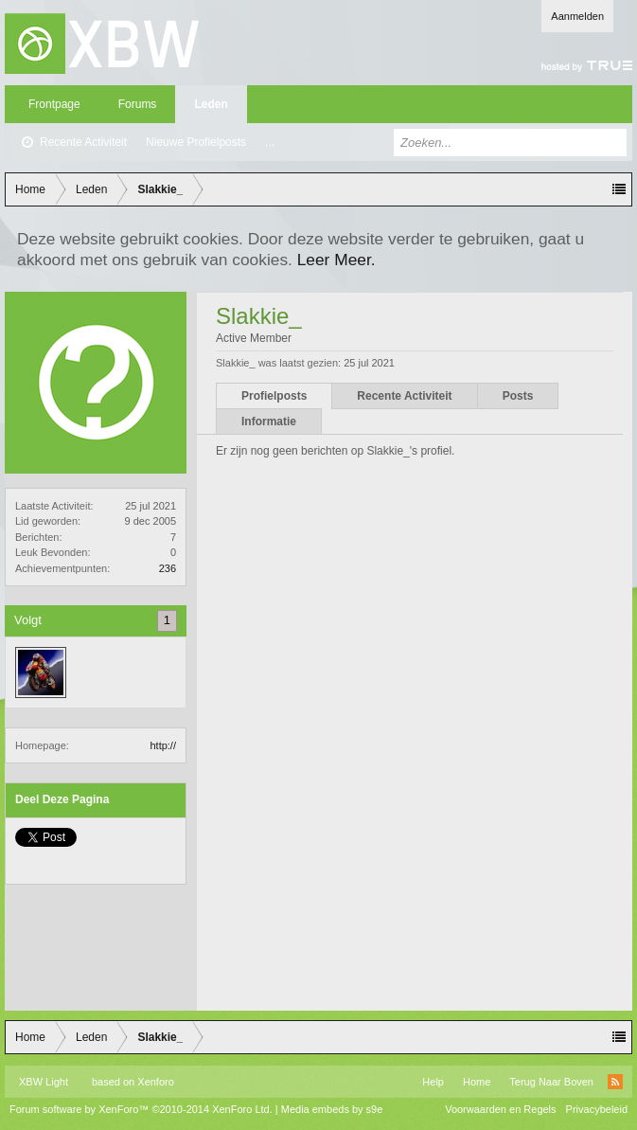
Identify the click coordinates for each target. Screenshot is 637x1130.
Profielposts (274, 396)
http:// (163, 745)
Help (433, 1081)
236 (167, 568)
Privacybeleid (597, 1109)
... (269, 142)
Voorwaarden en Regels (500, 1109)
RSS (615, 1081)
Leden (210, 104)
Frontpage (54, 104)
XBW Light (43, 1081)
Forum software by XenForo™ (141, 1109)
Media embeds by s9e (332, 1109)
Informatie (268, 421)
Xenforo (155, 1081)
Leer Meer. (336, 259)
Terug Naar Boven (551, 1081)
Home (476, 1081)
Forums (137, 104)
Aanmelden (577, 16)
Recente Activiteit (83, 142)
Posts (518, 396)
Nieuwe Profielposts (196, 142)
